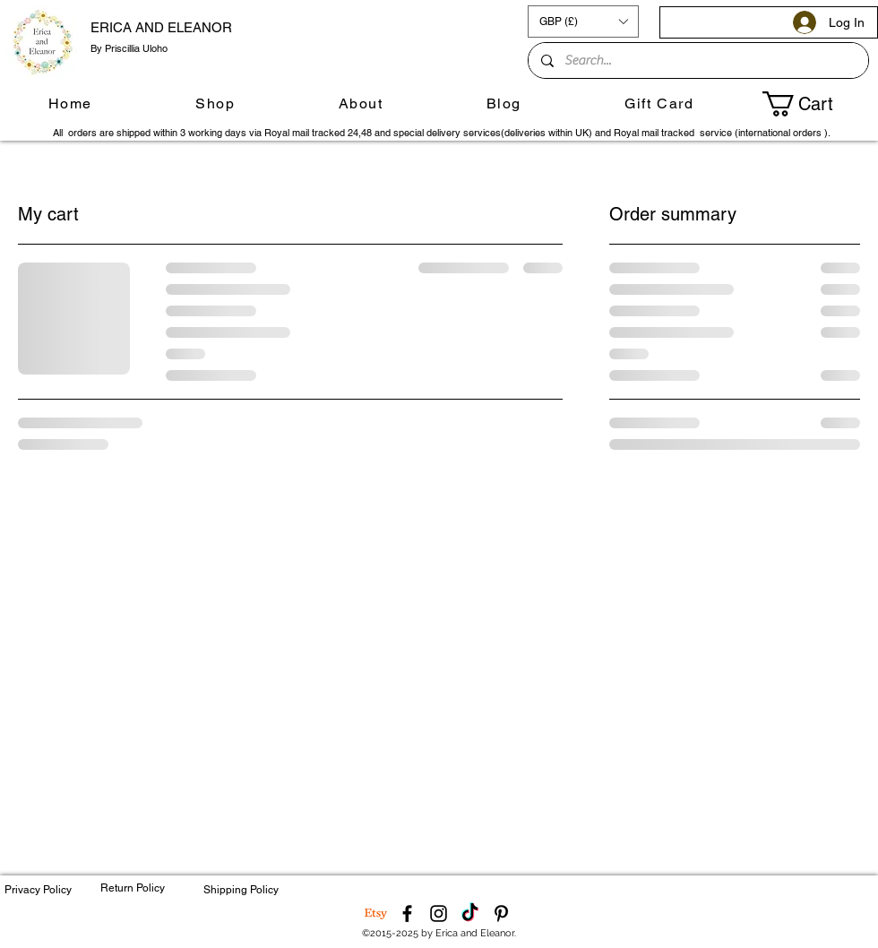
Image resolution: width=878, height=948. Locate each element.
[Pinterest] (501, 913)
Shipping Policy (241, 889)
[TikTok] (470, 913)
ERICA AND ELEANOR (161, 27)
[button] (583, 21)
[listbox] (583, 21)
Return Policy (132, 888)
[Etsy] (376, 913)
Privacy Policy (38, 889)
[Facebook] (407, 913)
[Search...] (697, 60)
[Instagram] (438, 913)
